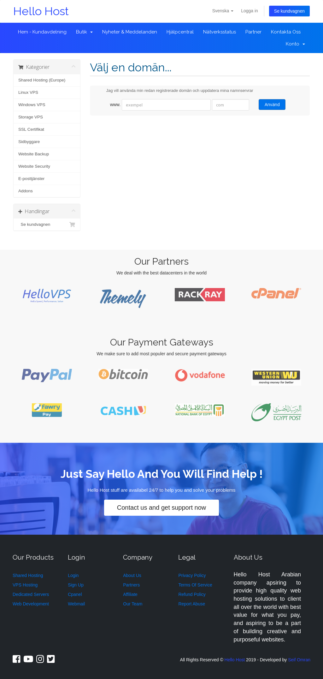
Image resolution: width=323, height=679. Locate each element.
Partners (131, 584)
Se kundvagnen (289, 11)
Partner (253, 32)
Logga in (249, 10)
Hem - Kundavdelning (42, 32)
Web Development (31, 603)
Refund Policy (191, 594)
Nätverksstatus (219, 32)
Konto (295, 44)
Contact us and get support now (161, 507)
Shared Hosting (28, 575)
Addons (25, 191)
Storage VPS (30, 117)
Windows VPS (31, 104)
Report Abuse (191, 603)
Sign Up (76, 584)
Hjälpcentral (180, 32)
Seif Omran (299, 659)
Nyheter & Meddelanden (129, 32)
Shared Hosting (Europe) (41, 80)
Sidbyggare (29, 141)
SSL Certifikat (31, 129)
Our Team (132, 603)
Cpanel (75, 594)
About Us (132, 575)
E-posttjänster (31, 178)
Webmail (76, 603)
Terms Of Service (195, 584)
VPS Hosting (25, 584)
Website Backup (33, 154)
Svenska (223, 10)
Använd (271, 104)
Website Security (34, 166)
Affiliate (130, 594)
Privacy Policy (192, 575)
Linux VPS (28, 92)
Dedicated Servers (31, 594)
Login (73, 575)
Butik (84, 32)
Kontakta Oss (286, 32)
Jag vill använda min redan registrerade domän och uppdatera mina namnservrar (174, 90)
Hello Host (41, 11)
